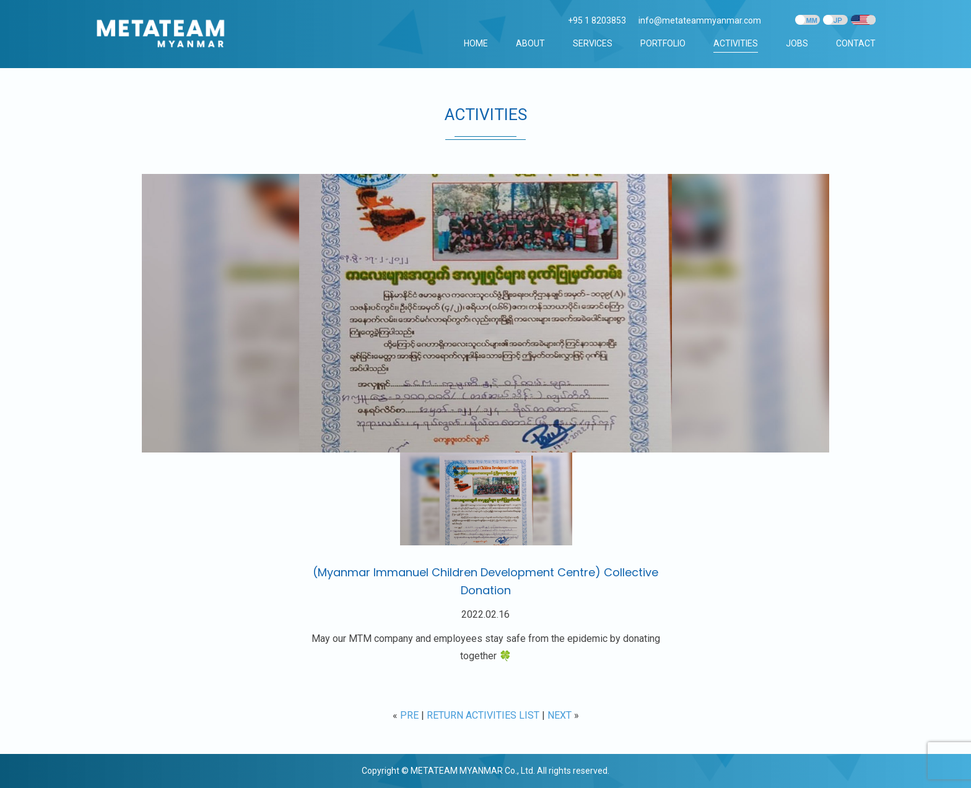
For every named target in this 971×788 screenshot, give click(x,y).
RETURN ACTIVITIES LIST (483, 715)
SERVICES (592, 43)
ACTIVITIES (735, 43)
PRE (409, 715)
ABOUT (530, 43)
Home (476, 43)
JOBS (797, 43)
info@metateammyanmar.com (699, 20)
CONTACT (856, 43)
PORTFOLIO (663, 43)
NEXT (559, 715)
